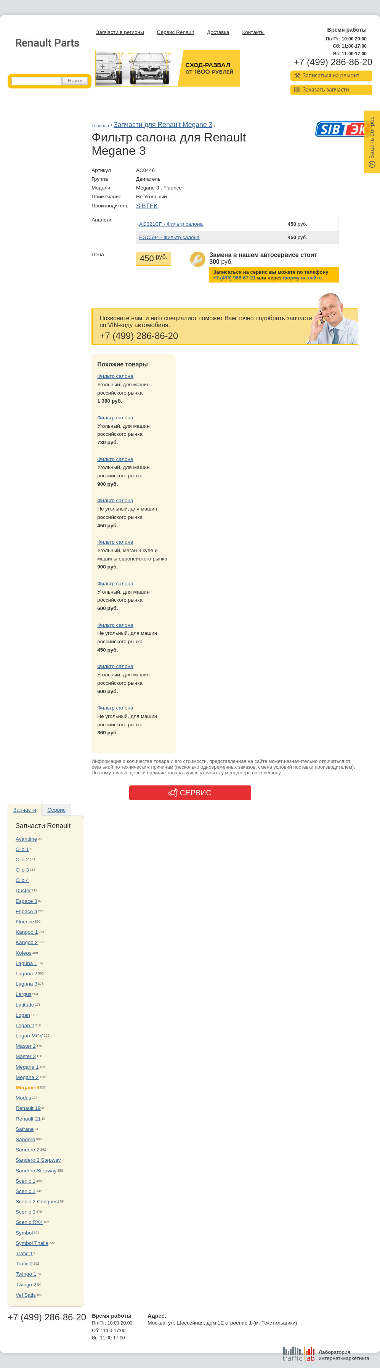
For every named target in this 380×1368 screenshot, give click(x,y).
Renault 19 (28, 1108)
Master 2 (26, 1046)
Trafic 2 (24, 1264)
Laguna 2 (26, 973)
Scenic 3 (25, 1212)
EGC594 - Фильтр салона (169, 237)
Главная (100, 125)
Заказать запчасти (321, 89)
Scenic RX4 (29, 1222)
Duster (23, 890)
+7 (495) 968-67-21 (234, 278)
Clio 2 (22, 859)
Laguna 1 (26, 963)
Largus (24, 994)
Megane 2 (27, 1077)
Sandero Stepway (36, 1171)
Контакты (253, 32)
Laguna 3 (26, 984)
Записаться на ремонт (326, 75)
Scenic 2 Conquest (37, 1201)
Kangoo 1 (27, 932)
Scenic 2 (25, 1191)
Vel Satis (26, 1295)
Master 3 (26, 1056)
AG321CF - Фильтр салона (171, 224)
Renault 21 (28, 1119)
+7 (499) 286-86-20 (333, 62)
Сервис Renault (175, 32)
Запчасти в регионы (120, 32)
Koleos (24, 953)
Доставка (218, 32)
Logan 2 (25, 1025)
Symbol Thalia (32, 1243)
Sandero (25, 1139)
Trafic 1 (24, 1253)
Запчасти (24, 810)
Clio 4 (22, 880)
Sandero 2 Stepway (38, 1160)
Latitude (25, 1005)
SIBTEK (147, 206)
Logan (23, 1015)
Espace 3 (26, 901)
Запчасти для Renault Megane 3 (163, 124)
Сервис (56, 810)
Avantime (26, 839)
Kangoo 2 (27, 942)
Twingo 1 (26, 1274)
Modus (23, 1098)
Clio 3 (22, 870)
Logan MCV (29, 1036)
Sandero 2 (28, 1150)
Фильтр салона (115, 376)
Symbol (24, 1233)
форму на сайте (302, 278)
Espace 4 (26, 911)
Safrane (25, 1129)
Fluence (25, 922)
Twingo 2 (26, 1285)
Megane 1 (27, 1067)
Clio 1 (22, 849)
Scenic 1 (25, 1181)
